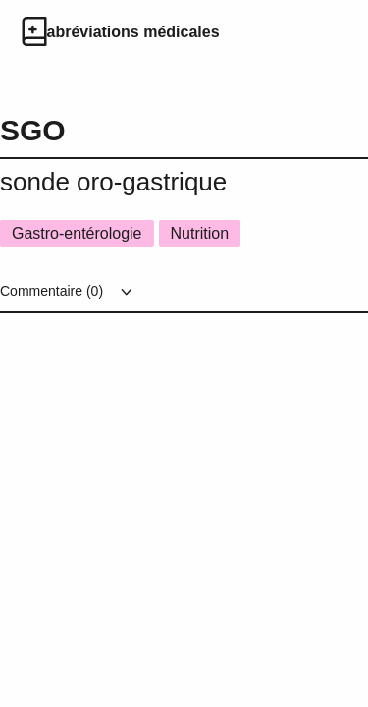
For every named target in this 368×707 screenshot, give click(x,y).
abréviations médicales (133, 32)
